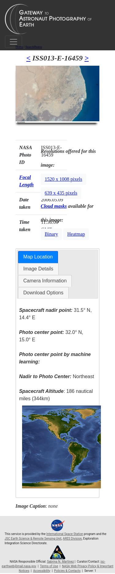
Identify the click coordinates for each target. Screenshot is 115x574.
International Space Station (64, 534)
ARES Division (72, 538)
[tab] (38, 257)
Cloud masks (54, 206)
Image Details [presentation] (38, 268)
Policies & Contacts (67, 570)
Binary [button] (51, 234)
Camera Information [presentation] (45, 280)
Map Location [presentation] (38, 256)
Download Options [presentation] (43, 292)
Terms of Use (49, 566)
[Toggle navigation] (13, 42)
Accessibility (41, 570)
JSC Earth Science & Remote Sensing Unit (33, 538)
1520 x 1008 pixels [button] (63, 179)
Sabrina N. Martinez (60, 561)
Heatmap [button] (76, 234)
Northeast (56, 376)
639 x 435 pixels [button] (61, 193)
